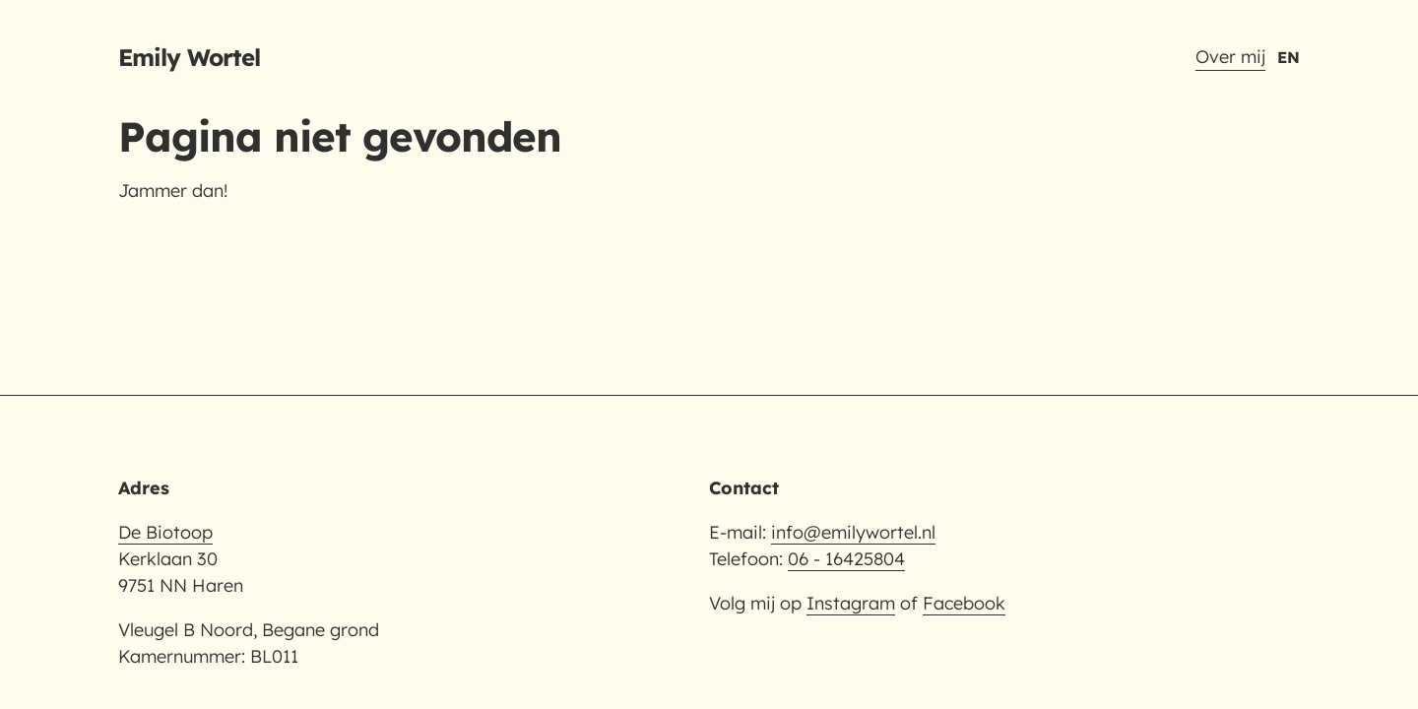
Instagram (850, 603)
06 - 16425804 (846, 559)
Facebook (964, 603)
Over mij (1230, 56)
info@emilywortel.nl (853, 532)
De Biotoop (165, 532)
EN (1288, 57)
